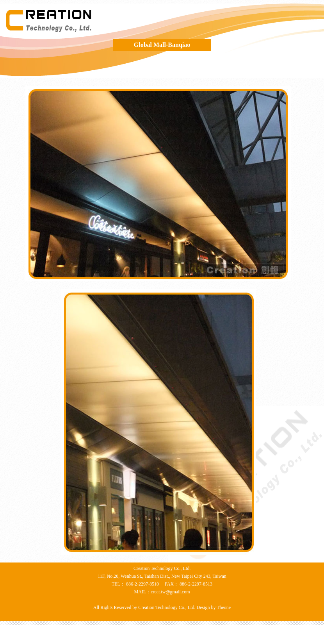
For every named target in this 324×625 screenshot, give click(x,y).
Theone (223, 607)
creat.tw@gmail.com (170, 592)
